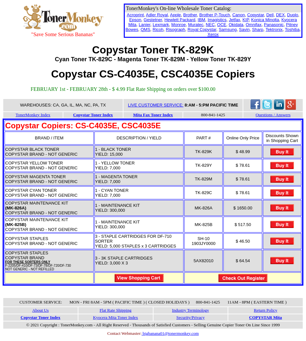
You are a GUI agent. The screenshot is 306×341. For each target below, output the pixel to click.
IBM (201, 19)
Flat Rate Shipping (116, 310)
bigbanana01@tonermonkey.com (170, 333)
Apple (175, 14)
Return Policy (265, 310)
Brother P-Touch (214, 14)
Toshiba (292, 29)
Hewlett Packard (179, 19)
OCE (221, 24)
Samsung (228, 29)
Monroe (178, 24)
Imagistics (217, 19)
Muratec (195, 24)
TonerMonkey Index (33, 114)
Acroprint (135, 14)
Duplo (292, 14)
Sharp (258, 29)
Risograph (175, 29)
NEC (210, 24)
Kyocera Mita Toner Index (115, 317)
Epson (135, 19)
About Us (40, 310)
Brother (190, 14)
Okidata (236, 24)
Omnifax (253, 24)
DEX (280, 14)
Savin (244, 29)
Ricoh (158, 29)
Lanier (144, 24)
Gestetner (153, 19)
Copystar (255, 14)
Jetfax (234, 19)
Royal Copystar (201, 29)
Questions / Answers (273, 114)
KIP (246, 19)
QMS (145, 29)
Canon (238, 14)
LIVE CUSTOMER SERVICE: (156, 105)
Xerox (213, 34)
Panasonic (274, 24)
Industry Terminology (190, 310)
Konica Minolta (265, 19)
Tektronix (274, 29)
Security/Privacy (190, 317)
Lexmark (161, 24)
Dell (269, 14)
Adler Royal (157, 14)
